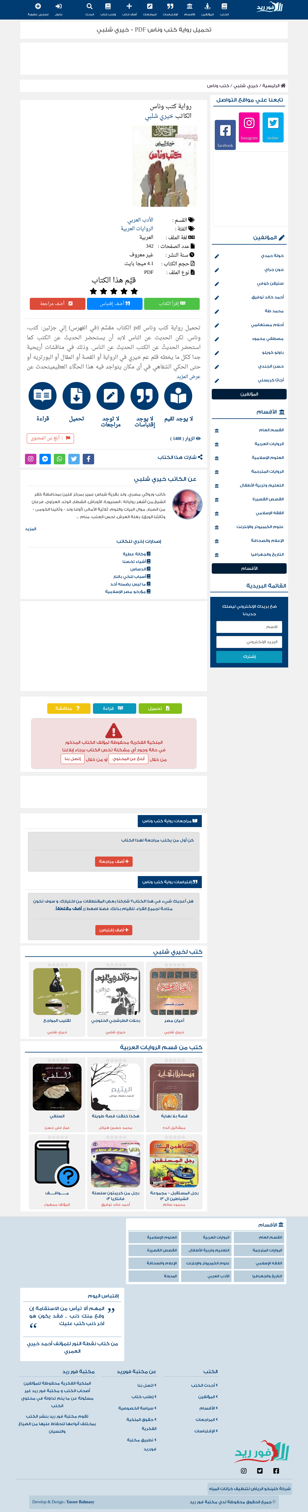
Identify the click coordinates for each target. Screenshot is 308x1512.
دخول (58, 10)
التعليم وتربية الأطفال (249, 486)
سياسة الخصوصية (137, 1408)
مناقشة (68, 708)
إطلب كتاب (108, 10)
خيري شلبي (245, 86)
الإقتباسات (170, 10)
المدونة (170, 1276)
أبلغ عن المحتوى (50, 438)
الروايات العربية (137, 229)
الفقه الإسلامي (249, 513)
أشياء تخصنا (136, 562)
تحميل (160, 708)
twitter (273, 138)
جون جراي (249, 270)
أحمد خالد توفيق (249, 298)
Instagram (249, 138)
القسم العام (249, 430)
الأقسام (189, 10)
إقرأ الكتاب (172, 304)
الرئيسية (274, 86)
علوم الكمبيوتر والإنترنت (249, 527)
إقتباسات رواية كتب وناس (169, 882)
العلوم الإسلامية (249, 458)
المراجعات (149, 10)
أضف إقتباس (115, 304)
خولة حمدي (249, 256)
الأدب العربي (140, 220)
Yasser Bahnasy (80, 1502)
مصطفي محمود (249, 339)
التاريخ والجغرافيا (249, 555)
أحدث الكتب (204, 1385)
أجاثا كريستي (249, 381)
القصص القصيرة (249, 500)
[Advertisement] (113, 646)
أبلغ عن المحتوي (128, 759)
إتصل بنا (73, 759)
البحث (89, 10)
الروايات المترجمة (249, 472)
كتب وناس (218, 86)
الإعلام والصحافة (249, 541)
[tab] (181, 401)
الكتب (224, 10)
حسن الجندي (249, 367)
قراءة (114, 708)
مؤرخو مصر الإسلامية (127, 592)
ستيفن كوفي (249, 284)
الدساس (140, 569)
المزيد (30, 529)
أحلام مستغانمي (249, 325)
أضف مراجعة (57, 304)
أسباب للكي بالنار (131, 577)
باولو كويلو (249, 353)
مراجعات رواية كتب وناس (169, 821)
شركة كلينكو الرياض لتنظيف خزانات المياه (250, 1489)
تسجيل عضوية (38, 10)
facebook (225, 145)
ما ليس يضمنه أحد (130, 584)
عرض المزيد (189, 376)
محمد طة (249, 311)
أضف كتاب (129, 10)
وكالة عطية (136, 554)
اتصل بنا (146, 1385)
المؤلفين (207, 10)
